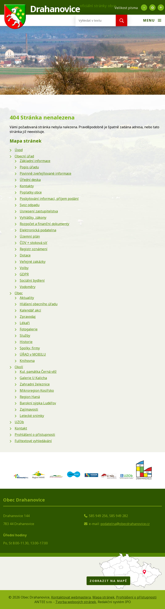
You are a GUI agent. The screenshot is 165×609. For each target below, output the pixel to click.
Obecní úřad (24, 156)
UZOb (19, 422)
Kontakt (21, 428)
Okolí (19, 367)
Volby (24, 268)
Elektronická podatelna (38, 230)
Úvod (19, 150)
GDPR (24, 274)
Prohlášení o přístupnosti (35, 434)
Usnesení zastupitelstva (39, 211)
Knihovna (27, 360)
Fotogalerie (29, 329)
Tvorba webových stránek (75, 602)
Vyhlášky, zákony (33, 217)
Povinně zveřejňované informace (45, 173)
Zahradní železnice (35, 384)
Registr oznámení (33, 249)
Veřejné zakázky (32, 261)
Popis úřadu (29, 167)
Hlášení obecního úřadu (38, 304)
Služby (25, 335)
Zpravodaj (28, 316)
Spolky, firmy (30, 348)
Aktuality (27, 297)
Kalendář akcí (30, 310)
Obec (19, 293)
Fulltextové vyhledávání (33, 441)
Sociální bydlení (32, 280)
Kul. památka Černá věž (38, 371)
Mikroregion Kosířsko (37, 390)
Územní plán (30, 236)
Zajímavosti (29, 409)
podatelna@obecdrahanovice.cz (125, 523)
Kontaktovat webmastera (71, 597)
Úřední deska (30, 179)
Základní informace (35, 160)
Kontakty (27, 186)
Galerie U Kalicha (33, 378)
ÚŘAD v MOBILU (33, 354)
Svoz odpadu (29, 205)
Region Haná (30, 396)
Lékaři (25, 323)
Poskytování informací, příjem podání (49, 198)
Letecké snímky (32, 415)
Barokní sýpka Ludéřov (38, 403)
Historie (26, 341)
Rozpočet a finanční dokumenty (44, 223)
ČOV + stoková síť (33, 242)
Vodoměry (27, 286)
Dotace (25, 255)
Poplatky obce (31, 192)
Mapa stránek (103, 597)
